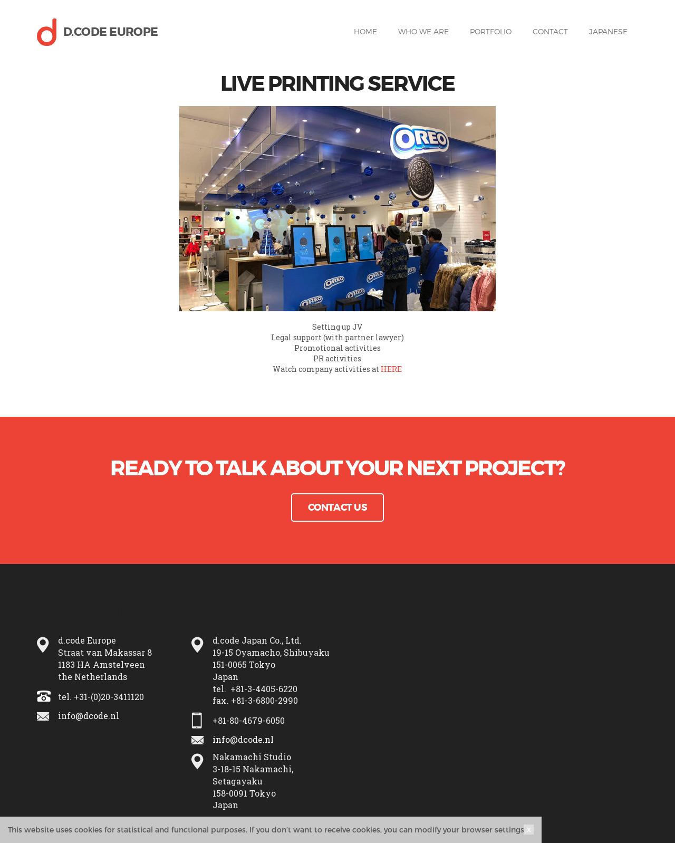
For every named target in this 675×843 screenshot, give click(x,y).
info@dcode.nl (88, 715)
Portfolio (491, 31)
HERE (391, 369)
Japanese (608, 31)
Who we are (423, 31)
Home (365, 31)
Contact (550, 31)
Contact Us (338, 507)
